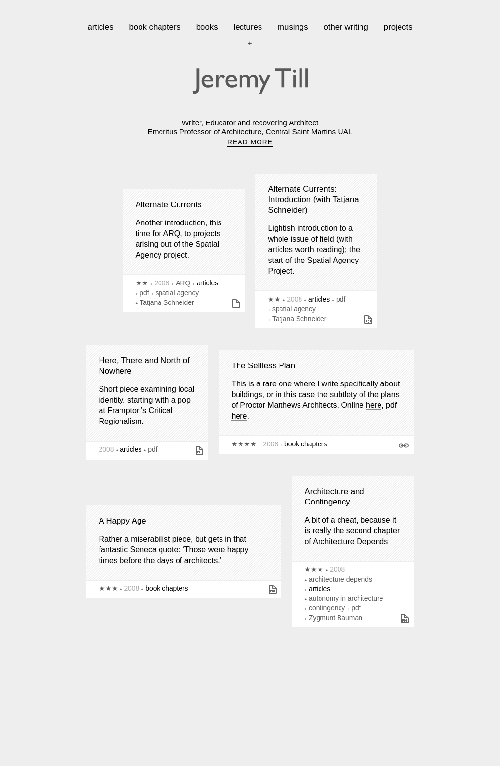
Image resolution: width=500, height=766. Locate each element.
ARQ (183, 283)
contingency (327, 608)
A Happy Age (122, 520)
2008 (161, 283)
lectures (247, 27)
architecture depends (340, 579)
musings (293, 27)
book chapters (154, 27)
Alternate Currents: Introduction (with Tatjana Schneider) (313, 199)
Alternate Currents (169, 204)
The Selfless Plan (263, 365)
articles (100, 27)
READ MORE (250, 142)
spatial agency (177, 293)
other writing (346, 27)
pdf (144, 293)
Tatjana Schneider (167, 302)
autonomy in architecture (346, 598)
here (373, 405)
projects (398, 27)
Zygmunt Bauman (335, 618)
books (207, 27)
